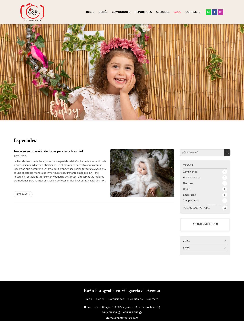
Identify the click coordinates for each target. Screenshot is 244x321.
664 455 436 (109, 312)
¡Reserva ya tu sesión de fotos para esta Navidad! (49, 151)
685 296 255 (130, 312)
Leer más (21, 194)
